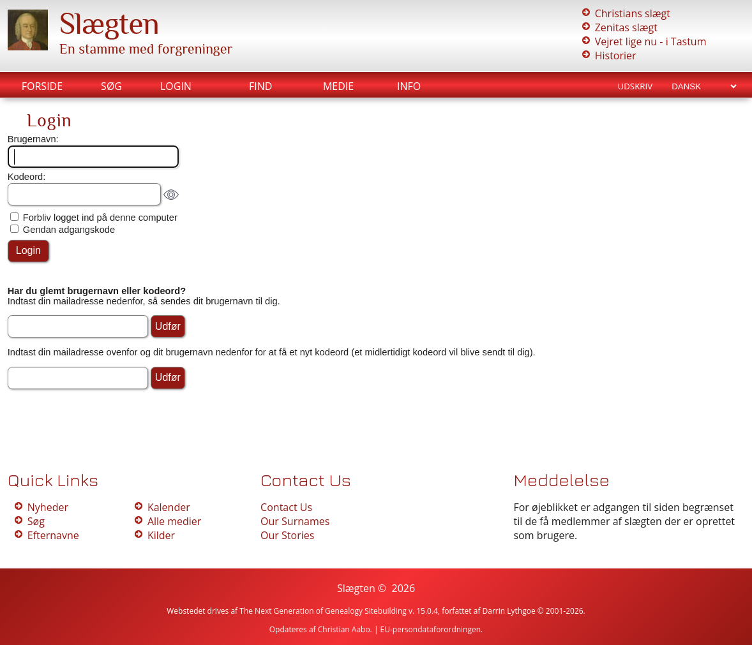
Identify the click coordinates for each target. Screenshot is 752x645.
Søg (111, 86)
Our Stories (287, 535)
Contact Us (286, 507)
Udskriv (634, 86)
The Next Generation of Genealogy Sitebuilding (323, 610)
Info (409, 86)
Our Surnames (294, 521)
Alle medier (174, 521)
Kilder (161, 535)
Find (260, 86)
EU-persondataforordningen (430, 629)
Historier (615, 55)
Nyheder (47, 507)
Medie (338, 86)
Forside (42, 86)
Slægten (109, 23)
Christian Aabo (344, 629)
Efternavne (53, 535)
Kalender (168, 507)
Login (176, 86)
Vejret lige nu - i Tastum (651, 41)
